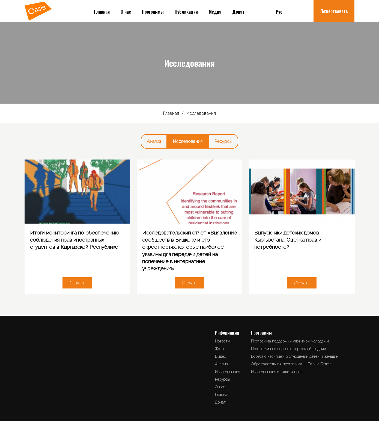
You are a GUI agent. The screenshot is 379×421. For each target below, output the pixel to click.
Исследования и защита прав (277, 371)
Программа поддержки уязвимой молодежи (290, 341)
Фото (219, 349)
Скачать (77, 282)
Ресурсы (223, 141)
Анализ (154, 141)
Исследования (187, 141)
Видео (220, 356)
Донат (238, 11)
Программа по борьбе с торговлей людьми (288, 349)
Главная (102, 11)
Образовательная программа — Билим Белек (291, 364)
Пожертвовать (334, 11)
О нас (126, 11)
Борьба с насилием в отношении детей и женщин (294, 356)
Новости (222, 341)
